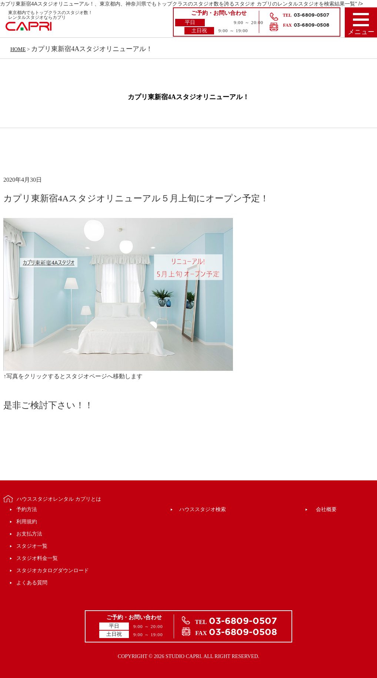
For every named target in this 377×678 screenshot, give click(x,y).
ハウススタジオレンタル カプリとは (59, 499)
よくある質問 (31, 582)
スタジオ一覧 (31, 546)
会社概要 (326, 509)
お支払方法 (29, 534)
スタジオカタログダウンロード (52, 570)
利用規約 (26, 521)
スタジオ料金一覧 (37, 558)
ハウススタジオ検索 (202, 509)
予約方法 (26, 509)
